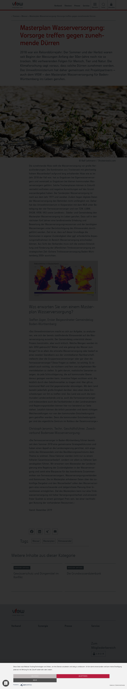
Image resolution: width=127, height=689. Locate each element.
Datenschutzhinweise (120, 685)
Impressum (112, 685)
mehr (108, 681)
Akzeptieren (69, 681)
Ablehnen (30, 681)
